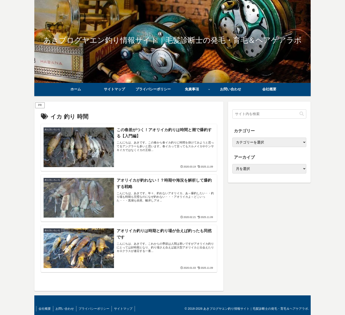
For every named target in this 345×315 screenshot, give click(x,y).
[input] (269, 114)
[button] (302, 113)
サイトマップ (123, 308)
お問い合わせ (64, 308)
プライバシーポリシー (94, 308)
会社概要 (45, 308)
